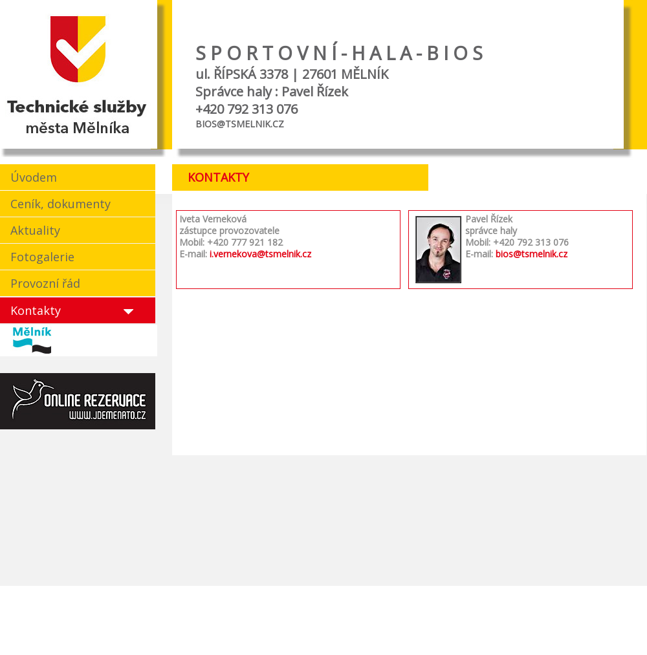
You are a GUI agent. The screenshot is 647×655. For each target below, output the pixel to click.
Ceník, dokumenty (60, 203)
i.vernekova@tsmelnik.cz (260, 254)
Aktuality (35, 230)
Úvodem (33, 177)
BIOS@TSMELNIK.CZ (239, 124)
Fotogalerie (42, 256)
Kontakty (35, 310)
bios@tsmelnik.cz (531, 254)
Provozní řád (45, 283)
